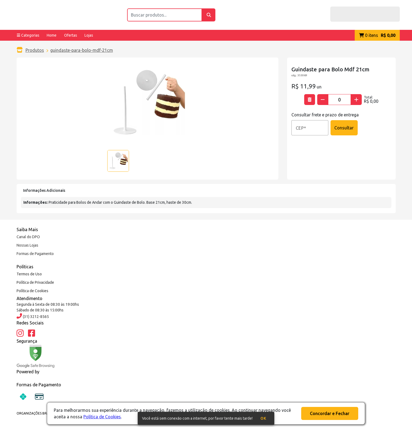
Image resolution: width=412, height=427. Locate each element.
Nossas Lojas (27, 245)
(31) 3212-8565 (35, 316)
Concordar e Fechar (329, 413)
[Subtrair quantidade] (322, 99)
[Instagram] (20, 333)
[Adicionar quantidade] (356, 99)
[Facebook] (31, 333)
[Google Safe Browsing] (36, 356)
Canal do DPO (28, 237)
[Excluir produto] (309, 99)
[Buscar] (208, 14)
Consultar (344, 127)
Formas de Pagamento (35, 253)
